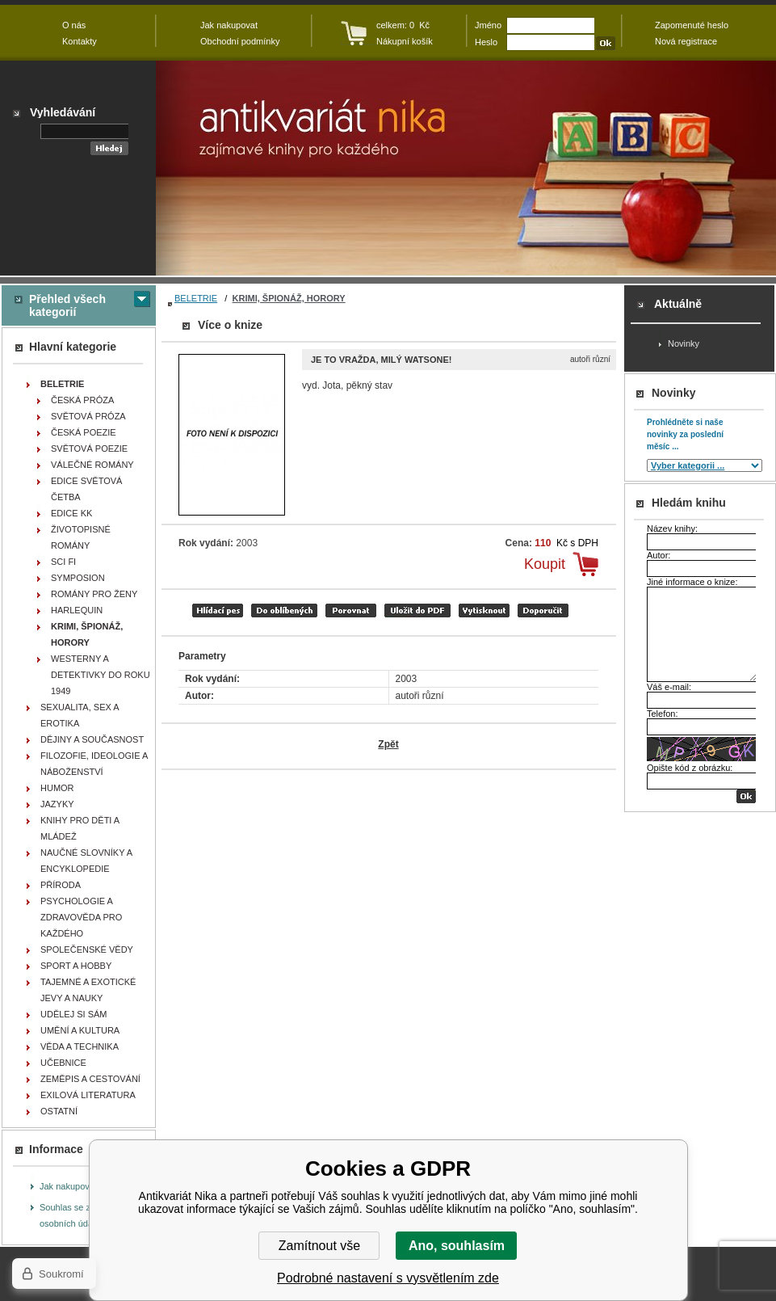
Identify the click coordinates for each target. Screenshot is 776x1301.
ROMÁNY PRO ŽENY (94, 594)
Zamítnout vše (319, 1246)
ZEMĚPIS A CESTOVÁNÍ (90, 1079)
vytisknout (484, 610)
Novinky (683, 343)
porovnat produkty (350, 610)
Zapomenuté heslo (691, 25)
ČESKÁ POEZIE (83, 432)
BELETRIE (195, 298)
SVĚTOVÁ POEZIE (89, 448)
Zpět (388, 744)
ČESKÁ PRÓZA (82, 400)
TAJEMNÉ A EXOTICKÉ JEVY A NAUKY (88, 990)
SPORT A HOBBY (75, 965)
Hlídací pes (217, 610)
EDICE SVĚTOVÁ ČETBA (86, 489)
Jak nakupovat (68, 1186)
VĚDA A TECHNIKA (79, 1046)
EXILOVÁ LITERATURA (88, 1095)
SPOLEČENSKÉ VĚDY (86, 949)
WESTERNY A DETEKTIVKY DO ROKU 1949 (100, 675)
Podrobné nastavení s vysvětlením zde (388, 1278)
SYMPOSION (78, 578)
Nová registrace (686, 41)
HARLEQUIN (77, 610)
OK (746, 796)
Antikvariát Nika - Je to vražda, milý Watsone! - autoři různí (466, 168)
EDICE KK (71, 513)
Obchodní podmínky (239, 41)
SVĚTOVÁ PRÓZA (88, 416)
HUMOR (57, 788)
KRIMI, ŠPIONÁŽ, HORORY (289, 298)
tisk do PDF (417, 610)
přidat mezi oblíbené (284, 610)
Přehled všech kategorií (67, 305)
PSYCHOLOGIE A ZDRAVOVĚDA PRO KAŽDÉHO (81, 917)
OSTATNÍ (59, 1111)
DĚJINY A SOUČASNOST (92, 739)
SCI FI (63, 561)
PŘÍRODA (60, 885)
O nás (74, 25)
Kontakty (79, 41)
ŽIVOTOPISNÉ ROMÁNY (81, 537)
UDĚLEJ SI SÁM (73, 1014)
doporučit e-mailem (543, 610)
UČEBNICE (63, 1062)
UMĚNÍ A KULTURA (80, 1030)
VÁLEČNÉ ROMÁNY (92, 464)
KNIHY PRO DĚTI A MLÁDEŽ (80, 828)
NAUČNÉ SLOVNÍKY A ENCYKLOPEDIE (86, 861)
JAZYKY (57, 804)
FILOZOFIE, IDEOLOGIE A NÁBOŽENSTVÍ (94, 764)
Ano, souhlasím (457, 1246)
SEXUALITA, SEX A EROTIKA (80, 715)
